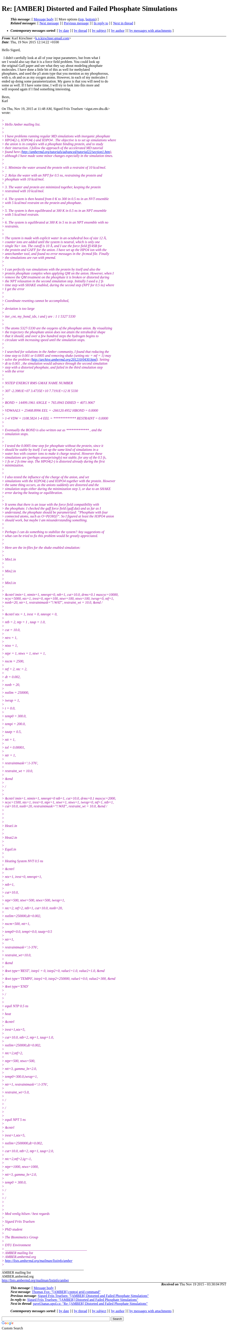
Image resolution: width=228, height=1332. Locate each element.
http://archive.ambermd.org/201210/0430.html (64, 359)
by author (117, 30)
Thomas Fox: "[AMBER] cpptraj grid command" (66, 1292)
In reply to (101, 23)
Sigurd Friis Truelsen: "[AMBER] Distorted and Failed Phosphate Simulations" (93, 1296)
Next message (49, 23)
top (81, 19)
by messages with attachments (150, 30)
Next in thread (123, 23)
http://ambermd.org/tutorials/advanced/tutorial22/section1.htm (66, 152)
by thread (80, 30)
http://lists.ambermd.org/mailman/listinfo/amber (39, 1261)
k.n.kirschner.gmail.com (52, 38)
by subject (99, 30)
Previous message (76, 23)
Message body (44, 19)
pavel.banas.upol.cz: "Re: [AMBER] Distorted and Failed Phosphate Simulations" (90, 1303)
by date (64, 30)
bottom (90, 19)
